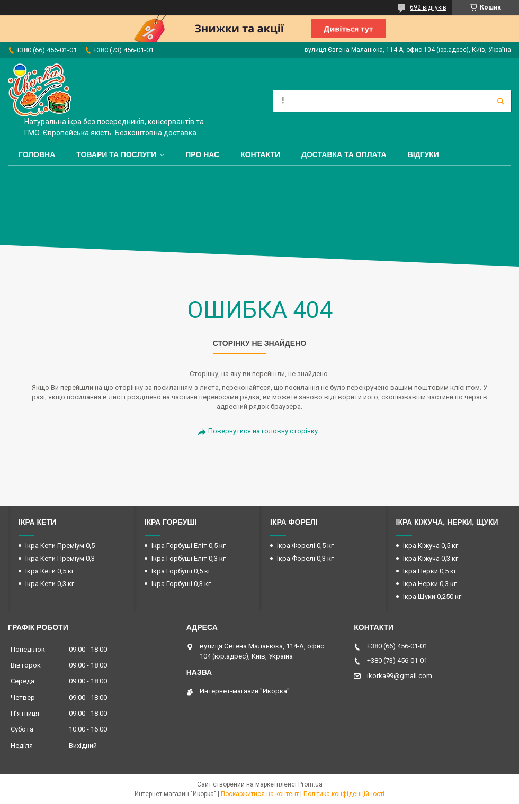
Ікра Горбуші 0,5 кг (181, 571)
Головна (37, 154)
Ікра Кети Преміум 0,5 (60, 546)
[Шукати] (500, 101)
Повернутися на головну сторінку (263, 431)
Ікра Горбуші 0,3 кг (181, 584)
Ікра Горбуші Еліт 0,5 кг (188, 546)
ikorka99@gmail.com (399, 676)
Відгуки (423, 154)
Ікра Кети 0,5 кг (49, 571)
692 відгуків (428, 7)
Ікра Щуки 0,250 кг (432, 596)
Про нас (202, 154)
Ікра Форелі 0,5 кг (305, 546)
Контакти (260, 154)
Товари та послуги (116, 154)
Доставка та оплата (344, 154)
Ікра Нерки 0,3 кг (430, 584)
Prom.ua (310, 784)
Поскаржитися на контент (260, 794)
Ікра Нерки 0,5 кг (430, 571)
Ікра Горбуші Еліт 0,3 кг (188, 558)
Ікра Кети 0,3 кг (49, 584)
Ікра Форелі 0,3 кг (305, 558)
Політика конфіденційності (343, 794)
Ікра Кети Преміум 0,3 (60, 558)
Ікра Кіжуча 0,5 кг (430, 546)
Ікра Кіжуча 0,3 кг (430, 558)
